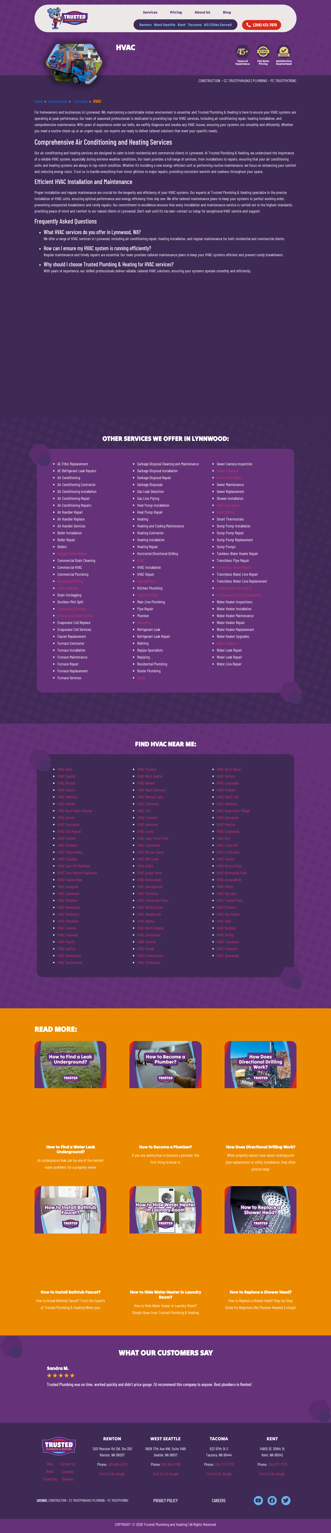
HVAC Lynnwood (148, 845)
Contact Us (67, 1463)
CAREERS (218, 1500)
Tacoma (195, 24)
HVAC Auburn (66, 789)
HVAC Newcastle (68, 907)
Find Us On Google (112, 1473)
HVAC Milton (225, 886)
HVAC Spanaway (228, 955)
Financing (50, 1478)
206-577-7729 (277, 1464)
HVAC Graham (226, 789)
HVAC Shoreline (67, 920)
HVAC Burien (66, 817)
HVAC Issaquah (67, 886)
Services (150, 12)
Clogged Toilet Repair (72, 553)
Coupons (68, 1471)
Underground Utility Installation (239, 594)
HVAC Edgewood (228, 831)
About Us (202, 12)
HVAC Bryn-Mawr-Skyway (74, 810)
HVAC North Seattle (150, 927)
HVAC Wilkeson (227, 803)
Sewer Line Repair (229, 477)
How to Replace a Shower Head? (260, 1292)
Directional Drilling (70, 581)
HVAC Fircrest (226, 907)
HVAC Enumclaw (228, 851)
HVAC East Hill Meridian (73, 865)
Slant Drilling (225, 512)
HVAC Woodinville (149, 914)
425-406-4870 (117, 1464)
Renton (145, 24)
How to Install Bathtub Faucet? (70, 1292)
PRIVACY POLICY (165, 1500)
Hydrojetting (146, 581)
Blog (227, 12)
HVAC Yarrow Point (230, 900)
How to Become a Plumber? (165, 1147)
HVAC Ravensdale (149, 879)
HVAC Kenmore (147, 824)
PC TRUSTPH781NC (284, 80)
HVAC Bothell (66, 803)
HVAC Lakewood (68, 893)
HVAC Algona (145, 920)
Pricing (176, 12)
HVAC (140, 560)
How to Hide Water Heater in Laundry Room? (165, 1294)
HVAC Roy (223, 838)
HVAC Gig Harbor (228, 914)
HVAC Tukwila (66, 927)
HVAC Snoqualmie (229, 879)
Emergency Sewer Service (75, 615)
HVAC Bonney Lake (150, 796)
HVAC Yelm (224, 920)
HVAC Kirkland (67, 845)
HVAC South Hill (227, 796)
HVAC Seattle (66, 776)
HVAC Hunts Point (229, 865)
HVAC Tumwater (228, 941)
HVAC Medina (226, 824)
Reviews (68, 1478)
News (50, 1471)
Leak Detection (147, 594)
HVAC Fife (144, 810)
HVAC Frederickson (150, 955)
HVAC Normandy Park (231, 872)
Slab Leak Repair (228, 505)
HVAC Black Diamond (151, 789)
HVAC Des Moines (69, 831)
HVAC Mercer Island (150, 851)
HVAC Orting (225, 934)
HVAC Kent (64, 769)
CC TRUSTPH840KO (237, 80)
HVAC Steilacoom (148, 962)
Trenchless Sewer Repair (234, 567)
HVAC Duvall (145, 948)
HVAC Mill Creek (147, 858)
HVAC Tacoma (146, 769)
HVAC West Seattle (149, 776)
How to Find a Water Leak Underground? (70, 1149)
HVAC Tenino (225, 858)
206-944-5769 (170, 1464)
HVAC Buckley (226, 927)
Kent (181, 24)
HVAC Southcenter (70, 962)
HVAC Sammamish (150, 886)
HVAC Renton (66, 782)
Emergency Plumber (71, 608)
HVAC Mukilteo (67, 900)
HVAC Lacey (145, 831)
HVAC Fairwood (67, 934)
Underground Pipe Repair (234, 587)
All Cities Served (218, 24)
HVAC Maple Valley (69, 851)
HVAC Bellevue (67, 796)
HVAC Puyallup (67, 858)
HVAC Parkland (227, 948)
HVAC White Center (150, 907)
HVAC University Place (152, 900)
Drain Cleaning (67, 587)
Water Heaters (227, 643)
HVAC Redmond (68, 914)
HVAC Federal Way (69, 879)
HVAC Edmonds (148, 803)
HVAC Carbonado (148, 934)
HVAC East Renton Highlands (77, 872)
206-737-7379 (224, 1464)
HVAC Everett (66, 838)
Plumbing (144, 622)
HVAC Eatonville (227, 782)
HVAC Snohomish (69, 955)
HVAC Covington (68, 824)
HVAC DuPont (226, 776)
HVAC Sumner (146, 941)
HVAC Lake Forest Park (152, 838)
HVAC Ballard (146, 782)
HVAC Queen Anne (149, 872)
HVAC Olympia (226, 893)
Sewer (141, 677)
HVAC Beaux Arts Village (233, 810)
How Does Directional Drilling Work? (260, 1147)
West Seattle (164, 24)
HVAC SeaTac (66, 948)
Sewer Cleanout (227, 470)
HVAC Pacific (66, 941)
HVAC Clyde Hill (227, 845)
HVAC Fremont (147, 817)
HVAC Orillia (145, 865)
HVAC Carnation (227, 817)
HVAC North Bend (229, 769)
